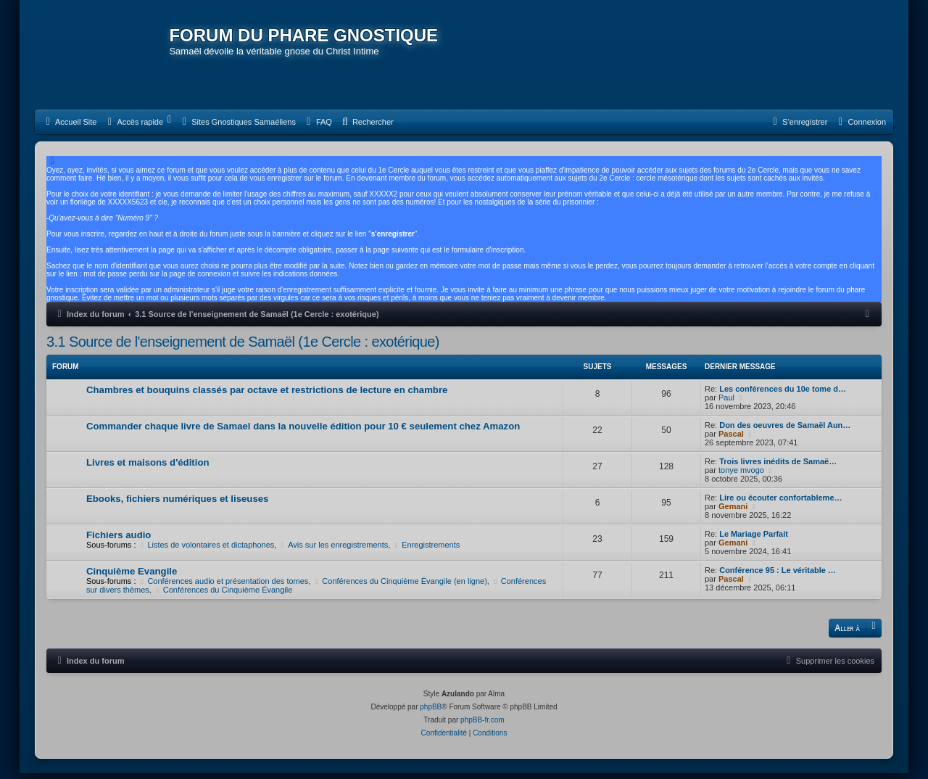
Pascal (731, 438)
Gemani (732, 511)
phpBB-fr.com (482, 726)
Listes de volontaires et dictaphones (206, 549)
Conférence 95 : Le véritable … (777, 575)
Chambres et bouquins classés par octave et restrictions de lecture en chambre (266, 395)
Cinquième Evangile (131, 576)
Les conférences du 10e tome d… (782, 394)
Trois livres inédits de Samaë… (778, 466)
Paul (726, 402)
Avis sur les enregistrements (333, 549)
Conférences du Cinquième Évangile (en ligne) (399, 586)
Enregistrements (426, 549)
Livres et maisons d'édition (148, 467)
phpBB (431, 713)
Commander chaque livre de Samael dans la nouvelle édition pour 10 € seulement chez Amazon (303, 431)
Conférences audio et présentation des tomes (223, 586)
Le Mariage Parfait (753, 539)
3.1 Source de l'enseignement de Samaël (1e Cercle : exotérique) (242, 347)
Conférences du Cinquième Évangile (223, 594)
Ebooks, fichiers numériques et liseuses (177, 503)
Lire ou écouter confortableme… (780, 502)
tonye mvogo (741, 475)
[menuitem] (69, 127)
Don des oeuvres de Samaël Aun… (784, 430)
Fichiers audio (118, 540)
